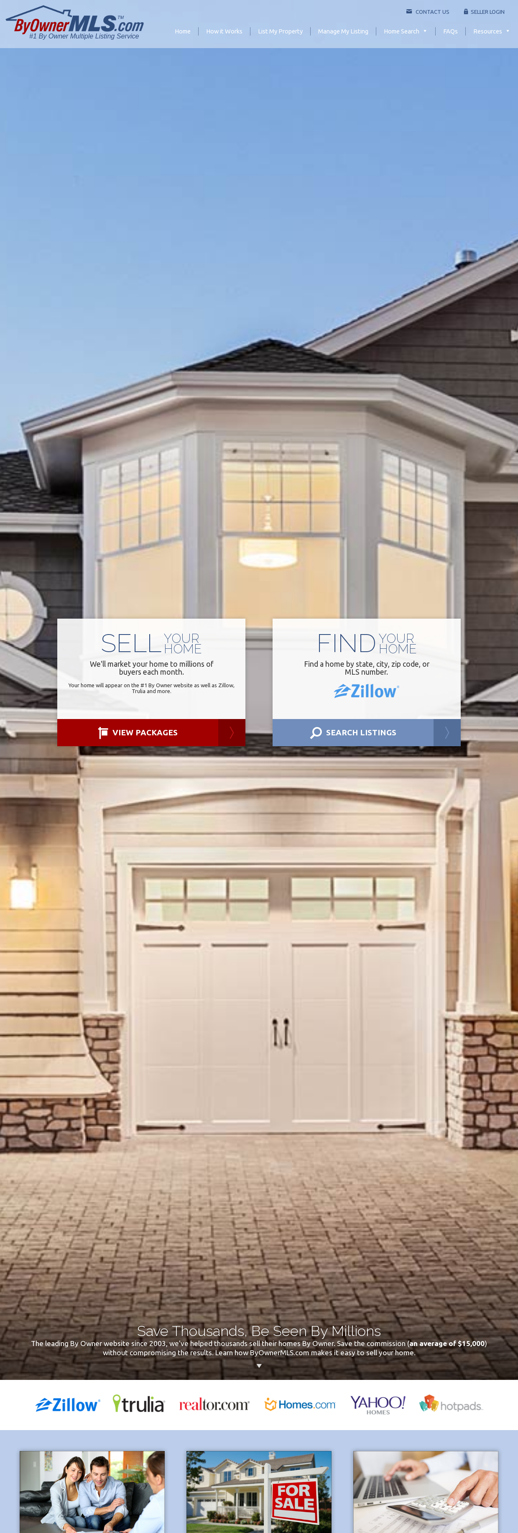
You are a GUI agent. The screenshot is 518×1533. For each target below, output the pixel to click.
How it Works (224, 31)
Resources (487, 31)
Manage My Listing (343, 31)
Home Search (401, 31)
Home (183, 31)
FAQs (450, 31)
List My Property (280, 31)
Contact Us (427, 12)
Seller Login (484, 12)
